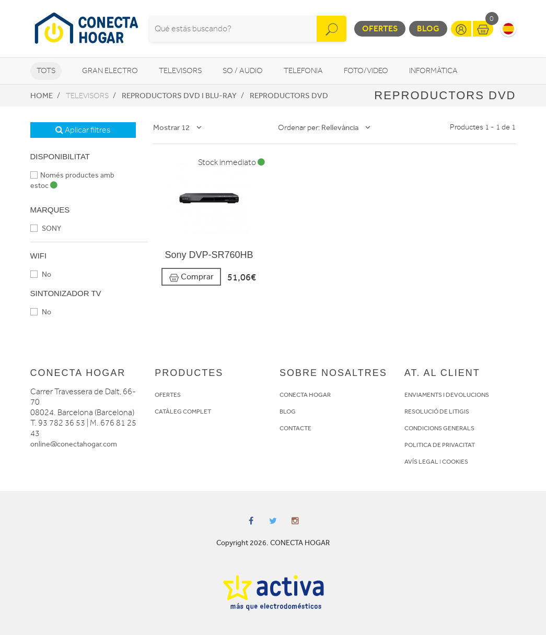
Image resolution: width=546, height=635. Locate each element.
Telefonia (303, 70)
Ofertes (380, 28)
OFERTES (168, 394)
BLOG (288, 411)
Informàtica (433, 70)
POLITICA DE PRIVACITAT (439, 445)
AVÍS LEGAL (421, 461)
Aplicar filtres (82, 130)
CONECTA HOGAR (305, 394)
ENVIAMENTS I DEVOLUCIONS (446, 394)
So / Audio (243, 70)
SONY (45, 228)
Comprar (191, 277)
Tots (46, 70)
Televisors (180, 70)
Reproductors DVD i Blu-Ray (179, 95)
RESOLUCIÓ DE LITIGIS (436, 411)
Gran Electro (110, 70)
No (40, 274)
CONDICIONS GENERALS (439, 428)
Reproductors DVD (289, 95)
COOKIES (455, 461)
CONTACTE (295, 428)
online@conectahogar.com (73, 444)
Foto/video (366, 70)
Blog (428, 28)
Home (41, 95)
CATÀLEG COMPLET (183, 411)
